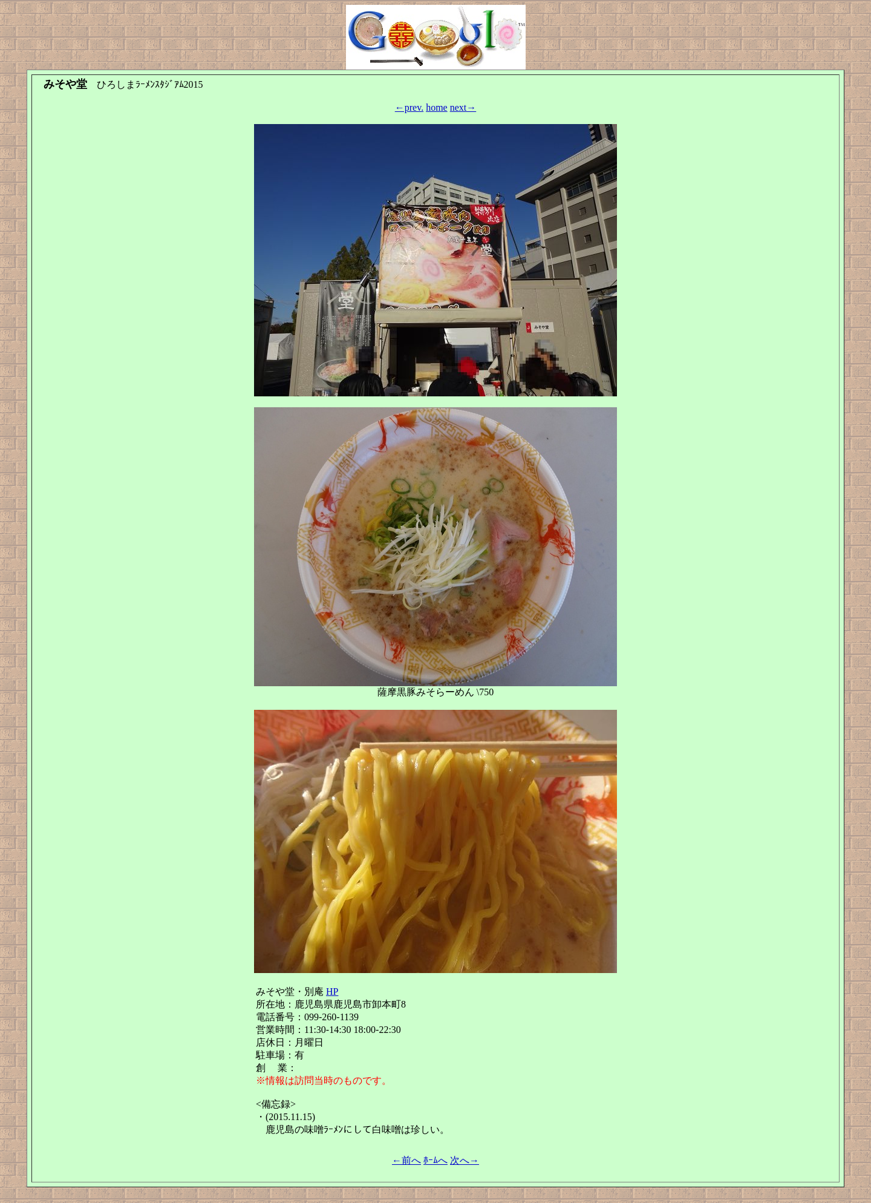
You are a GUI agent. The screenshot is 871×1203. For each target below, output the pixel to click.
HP (332, 991)
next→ (463, 107)
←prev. (409, 107)
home (437, 107)
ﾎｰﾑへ (435, 1160)
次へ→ (464, 1160)
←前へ (406, 1160)
